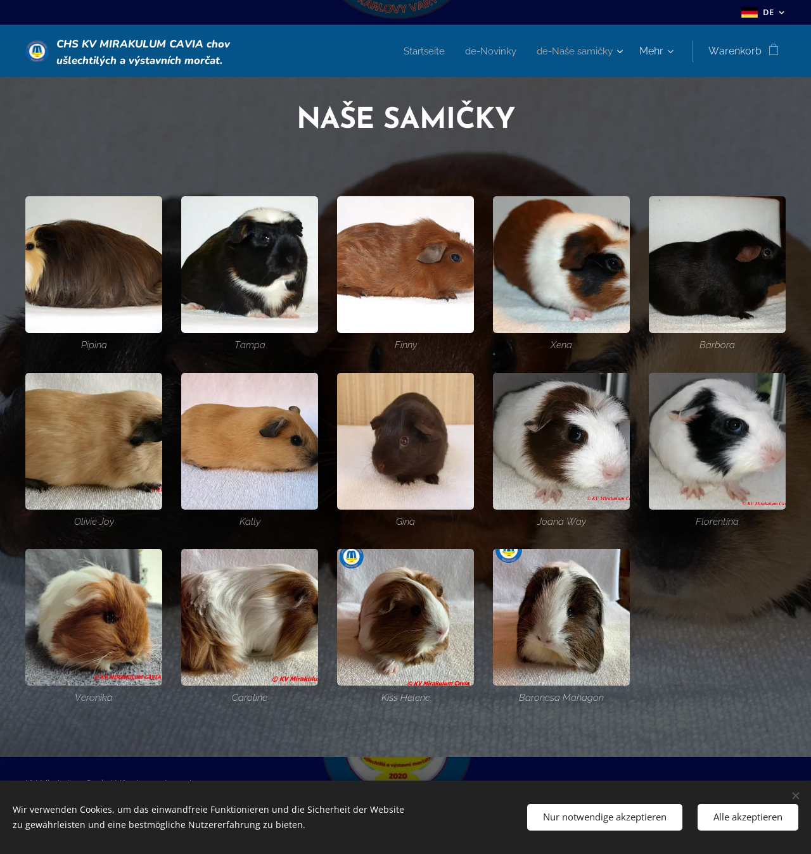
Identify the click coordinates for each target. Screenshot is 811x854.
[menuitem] (416, 51)
